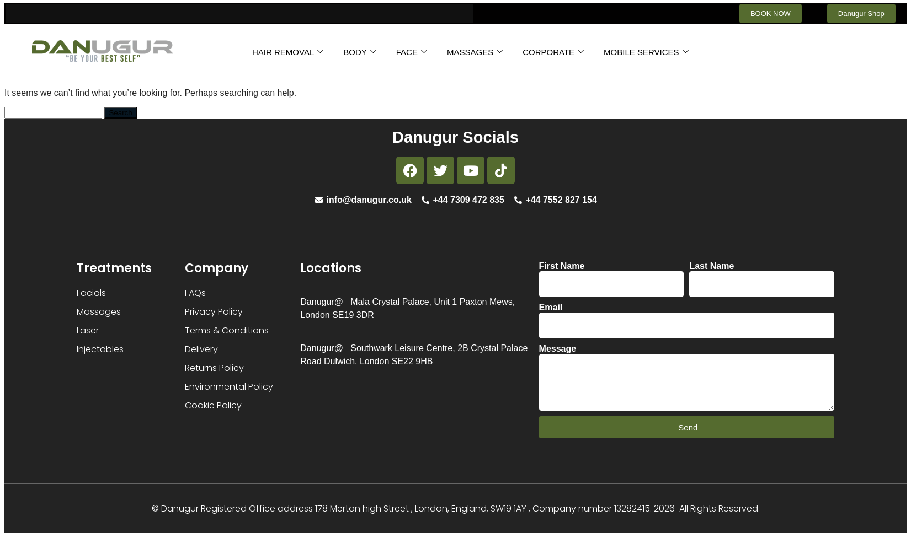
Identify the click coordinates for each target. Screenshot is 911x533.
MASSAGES (475, 52)
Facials (91, 293)
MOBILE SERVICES (646, 52)
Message (558, 348)
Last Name (711, 266)
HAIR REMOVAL (287, 52)
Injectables (100, 349)
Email (551, 307)
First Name (562, 266)
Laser (88, 330)
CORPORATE (553, 52)
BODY (359, 52)
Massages (99, 311)
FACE (411, 52)
